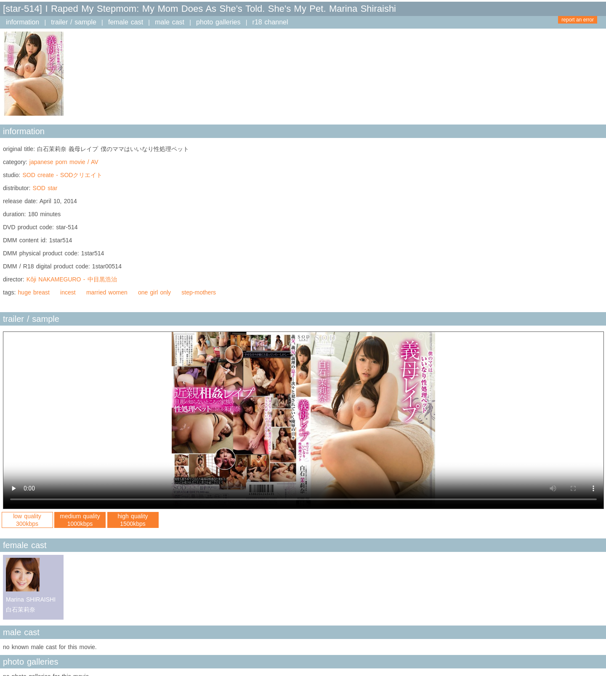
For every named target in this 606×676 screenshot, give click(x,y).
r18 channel (270, 22)
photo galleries (218, 22)
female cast (125, 22)
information (22, 22)
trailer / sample (73, 22)
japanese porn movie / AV (63, 162)
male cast (169, 22)
